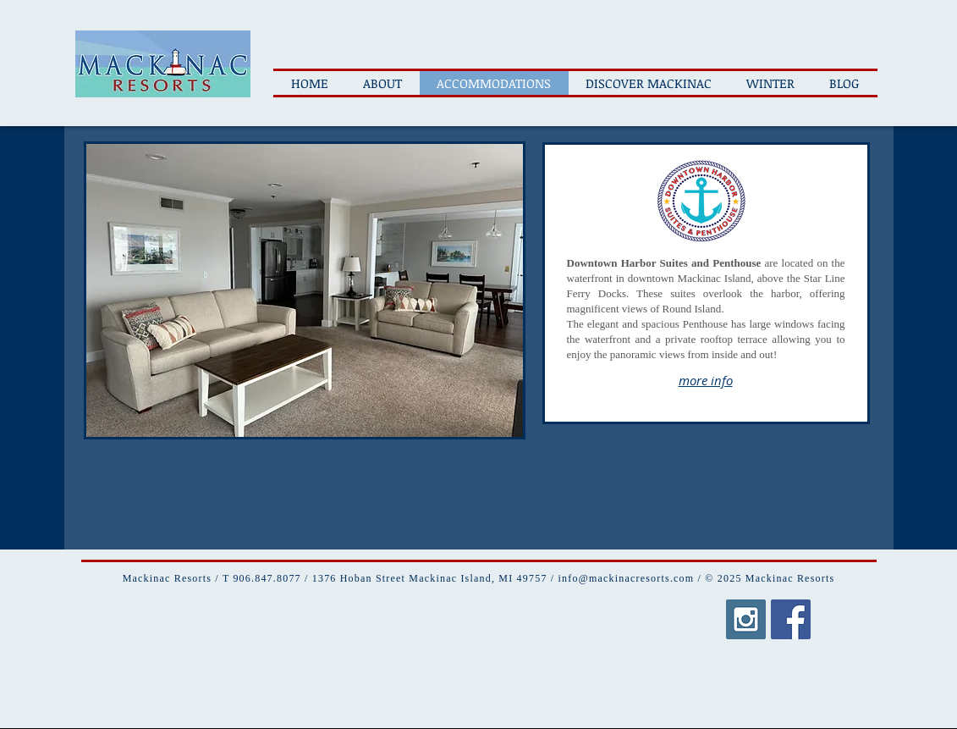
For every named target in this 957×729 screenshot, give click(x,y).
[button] (304, 290)
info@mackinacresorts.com (626, 578)
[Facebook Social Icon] (791, 619)
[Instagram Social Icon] (746, 619)
